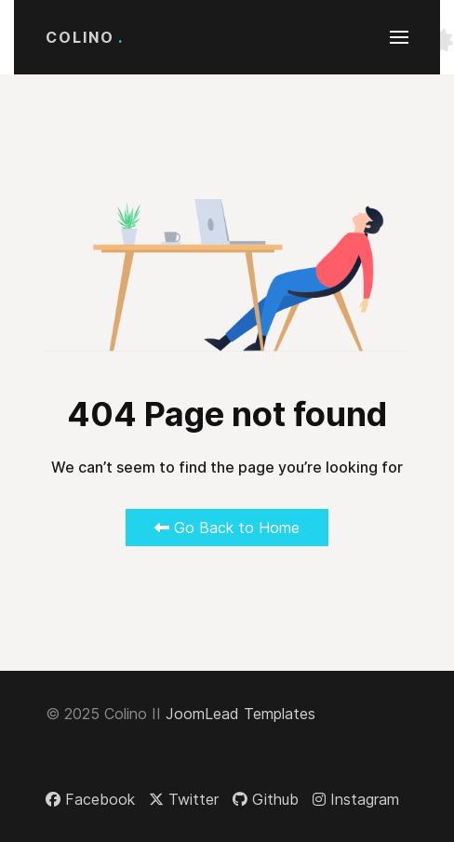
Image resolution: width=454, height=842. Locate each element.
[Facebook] (90, 799)
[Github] (266, 799)
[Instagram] (356, 799)
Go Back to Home (227, 527)
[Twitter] (184, 799)
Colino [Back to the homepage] (85, 37)
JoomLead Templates (240, 713)
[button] (399, 37)
